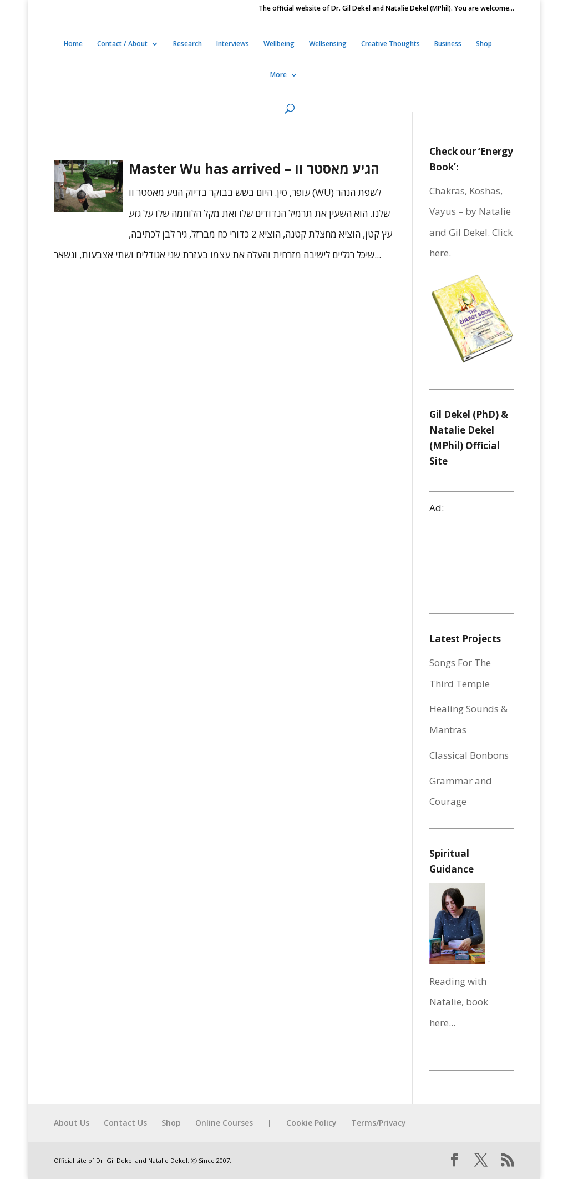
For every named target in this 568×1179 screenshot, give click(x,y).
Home (73, 44)
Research (187, 44)
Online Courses (224, 1122)
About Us (71, 1122)
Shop (484, 44)
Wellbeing (279, 44)
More (278, 75)
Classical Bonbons (469, 755)
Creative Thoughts (390, 44)
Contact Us (125, 1122)
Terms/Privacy (378, 1122)
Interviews (232, 44)
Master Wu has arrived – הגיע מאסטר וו (254, 168)
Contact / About (122, 44)
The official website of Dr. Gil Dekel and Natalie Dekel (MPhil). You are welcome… (386, 9)
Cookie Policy (311, 1122)
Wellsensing (328, 44)
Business (448, 44)
